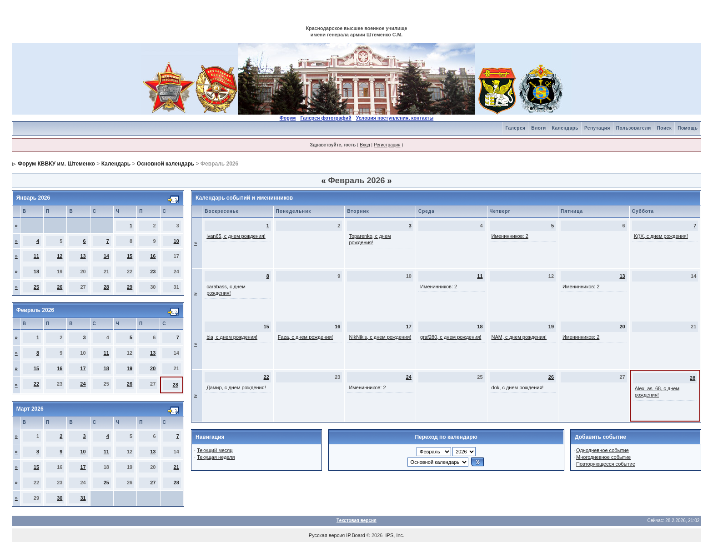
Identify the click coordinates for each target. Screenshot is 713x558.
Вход (365, 144)
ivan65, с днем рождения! (236, 236)
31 (82, 498)
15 (129, 256)
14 (106, 256)
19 (129, 368)
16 (153, 256)
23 (153, 271)
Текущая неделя (216, 457)
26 (59, 287)
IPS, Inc (394, 535)
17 (82, 368)
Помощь (688, 128)
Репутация (597, 128)
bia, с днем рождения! (231, 337)
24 (82, 384)
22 (36, 384)
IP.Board (355, 535)
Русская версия (327, 535)
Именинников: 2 (510, 236)
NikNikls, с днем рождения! (380, 337)
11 (36, 256)
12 (59, 256)
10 (176, 241)
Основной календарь (165, 164)
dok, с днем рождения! (518, 387)
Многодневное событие (603, 457)
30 (59, 498)
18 (36, 271)
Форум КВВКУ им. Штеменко (56, 164)
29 (129, 287)
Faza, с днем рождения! (305, 337)
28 (106, 287)
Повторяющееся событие (605, 464)
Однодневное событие (602, 450)
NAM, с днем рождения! (519, 337)
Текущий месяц (215, 450)
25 (36, 287)
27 (153, 482)
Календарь (565, 128)
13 (82, 256)
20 (153, 368)
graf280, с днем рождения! (450, 337)
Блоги (538, 128)
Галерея (515, 128)
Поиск (664, 128)
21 (176, 467)
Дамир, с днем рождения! (236, 387)
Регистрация (387, 144)
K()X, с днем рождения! (661, 236)
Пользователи (633, 128)
